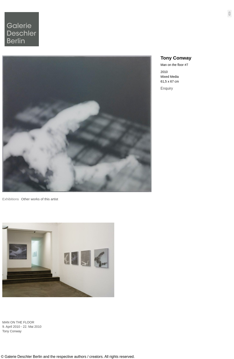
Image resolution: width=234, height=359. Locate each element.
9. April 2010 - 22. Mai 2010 (21, 326)
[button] (229, 13)
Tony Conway (176, 57)
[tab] (10, 199)
